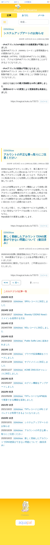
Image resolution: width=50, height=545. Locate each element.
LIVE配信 (28, 2)
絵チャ (16, 2)
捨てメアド (5, 2)
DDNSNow (9, 29)
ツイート (44, 101)
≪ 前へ (15, 282)
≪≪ (6, 282)
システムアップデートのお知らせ (24, 33)
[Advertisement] (25, 126)
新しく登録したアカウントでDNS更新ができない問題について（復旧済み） (25, 239)
